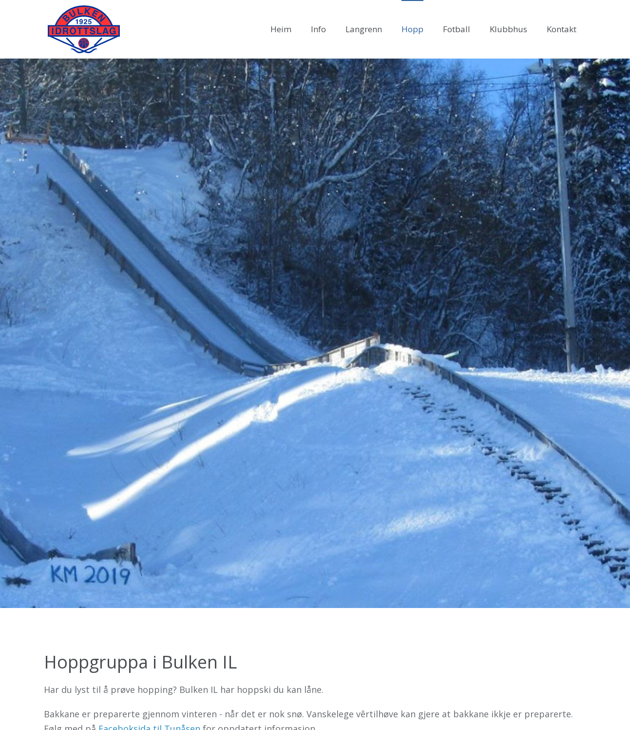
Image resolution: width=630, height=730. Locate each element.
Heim (280, 29)
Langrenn (363, 29)
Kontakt (561, 29)
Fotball (456, 29)
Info (318, 29)
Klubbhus (508, 29)
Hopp (412, 29)
